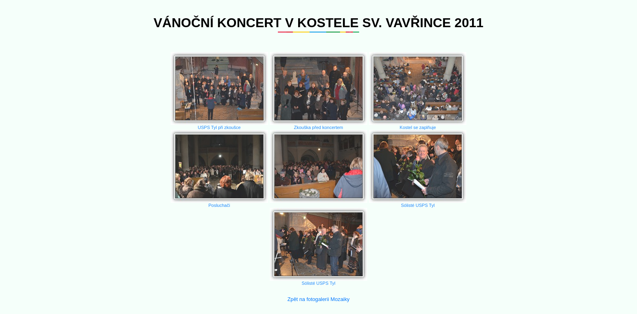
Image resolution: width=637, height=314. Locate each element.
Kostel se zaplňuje (417, 91)
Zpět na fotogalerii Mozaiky (319, 299)
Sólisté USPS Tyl (417, 169)
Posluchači (219, 169)
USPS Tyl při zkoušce (219, 91)
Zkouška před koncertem (318, 91)
